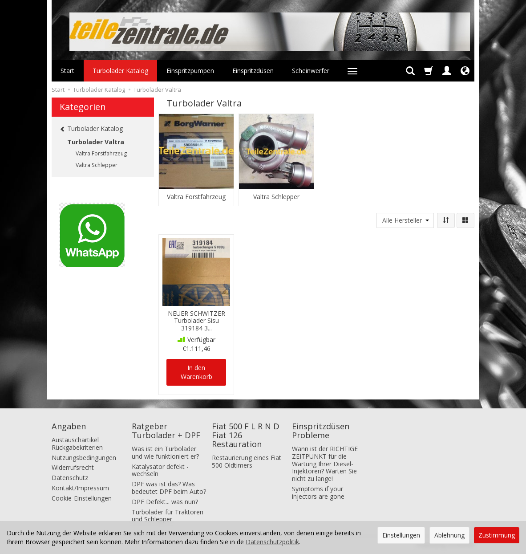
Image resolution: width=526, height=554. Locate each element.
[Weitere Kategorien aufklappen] (352, 70)
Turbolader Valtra (95, 142)
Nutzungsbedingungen (84, 457)
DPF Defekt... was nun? (165, 501)
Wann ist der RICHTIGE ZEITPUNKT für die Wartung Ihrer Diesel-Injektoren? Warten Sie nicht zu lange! (325, 463)
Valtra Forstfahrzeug (196, 197)
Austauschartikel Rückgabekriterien (77, 444)
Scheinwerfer (310, 70)
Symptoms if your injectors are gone (318, 493)
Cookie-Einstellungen (82, 498)
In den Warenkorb (196, 372)
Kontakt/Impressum (80, 488)
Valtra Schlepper (276, 197)
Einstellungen (401, 535)
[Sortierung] (446, 220)
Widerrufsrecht (73, 467)
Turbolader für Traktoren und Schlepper (167, 516)
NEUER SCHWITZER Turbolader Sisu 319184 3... (196, 321)
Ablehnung (449, 535)
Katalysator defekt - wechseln (160, 470)
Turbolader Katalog (120, 70)
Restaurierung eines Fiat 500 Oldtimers (246, 461)
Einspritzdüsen (253, 70)
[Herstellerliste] (405, 220)
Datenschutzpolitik (272, 542)
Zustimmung (496, 535)
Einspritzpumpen (190, 70)
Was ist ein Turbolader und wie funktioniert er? (165, 452)
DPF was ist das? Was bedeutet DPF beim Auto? (169, 488)
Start (67, 70)
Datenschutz (70, 477)
